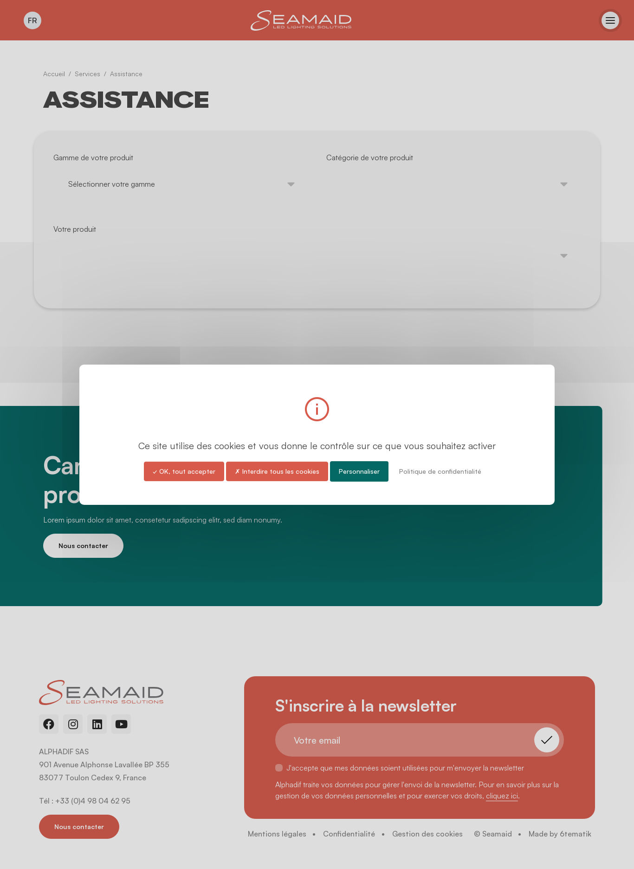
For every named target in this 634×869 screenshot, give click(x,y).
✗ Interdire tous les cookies (277, 471)
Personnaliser (359, 471)
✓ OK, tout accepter (184, 471)
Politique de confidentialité (440, 471)
